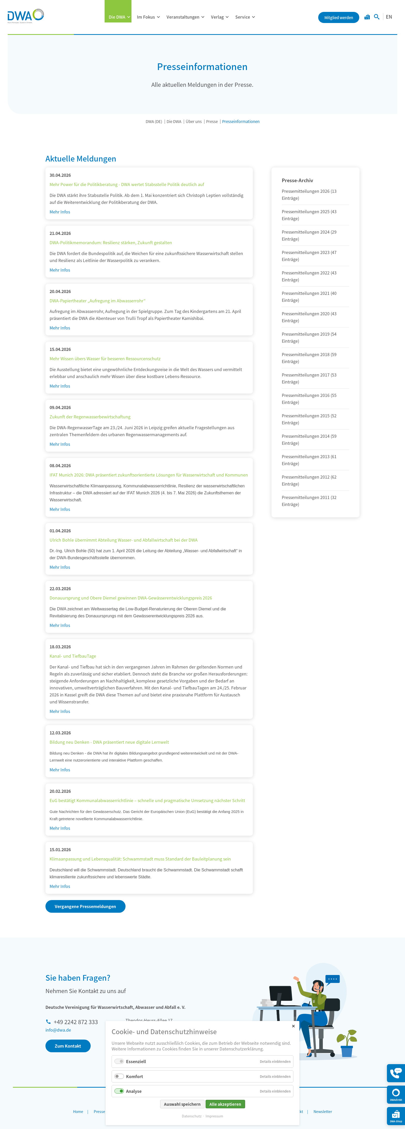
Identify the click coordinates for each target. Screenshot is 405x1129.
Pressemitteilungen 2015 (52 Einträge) (309, 419)
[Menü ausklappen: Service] (253, 17)
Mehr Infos (60, 212)
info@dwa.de (58, 1030)
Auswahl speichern (182, 1104)
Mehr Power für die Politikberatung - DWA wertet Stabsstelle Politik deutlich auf (127, 184)
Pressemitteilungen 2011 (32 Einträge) (309, 500)
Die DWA (117, 17)
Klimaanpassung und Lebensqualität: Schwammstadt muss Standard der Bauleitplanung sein (140, 859)
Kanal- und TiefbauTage (73, 656)
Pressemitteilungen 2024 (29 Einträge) (309, 235)
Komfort (134, 1076)
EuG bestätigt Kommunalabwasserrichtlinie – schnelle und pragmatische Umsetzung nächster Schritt (147, 800)
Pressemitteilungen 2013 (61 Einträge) (309, 459)
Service (242, 17)
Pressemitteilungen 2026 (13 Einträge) (309, 194)
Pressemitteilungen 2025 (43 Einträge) (309, 214)
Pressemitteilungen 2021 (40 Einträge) (309, 296)
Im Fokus (146, 17)
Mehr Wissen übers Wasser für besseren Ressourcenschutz (105, 358)
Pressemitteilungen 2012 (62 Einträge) (309, 480)
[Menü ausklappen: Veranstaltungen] (203, 17)
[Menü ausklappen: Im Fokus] (158, 17)
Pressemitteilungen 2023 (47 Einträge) (309, 255)
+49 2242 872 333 (76, 1021)
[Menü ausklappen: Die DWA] (129, 17)
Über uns (194, 121)
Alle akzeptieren (225, 1104)
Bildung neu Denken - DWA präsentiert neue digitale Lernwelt (109, 742)
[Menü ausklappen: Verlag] (227, 17)
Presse (212, 121)
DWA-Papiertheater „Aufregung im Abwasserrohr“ (98, 300)
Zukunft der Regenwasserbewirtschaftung (90, 416)
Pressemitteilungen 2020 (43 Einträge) (309, 317)
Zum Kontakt (68, 1046)
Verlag (217, 17)
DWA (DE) (154, 121)
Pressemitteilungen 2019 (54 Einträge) (309, 337)
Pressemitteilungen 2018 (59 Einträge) (309, 357)
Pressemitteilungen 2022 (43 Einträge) (309, 276)
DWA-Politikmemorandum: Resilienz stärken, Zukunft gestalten (111, 242)
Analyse (134, 1091)
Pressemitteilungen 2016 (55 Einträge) (309, 398)
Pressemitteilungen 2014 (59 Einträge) (309, 439)
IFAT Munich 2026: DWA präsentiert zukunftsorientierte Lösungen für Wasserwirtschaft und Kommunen (149, 475)
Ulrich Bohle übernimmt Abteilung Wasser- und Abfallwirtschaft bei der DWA (124, 540)
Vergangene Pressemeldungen (85, 906)
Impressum (214, 1115)
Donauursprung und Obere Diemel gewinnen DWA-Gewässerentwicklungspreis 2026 (131, 598)
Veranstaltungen (183, 17)
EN (389, 16)
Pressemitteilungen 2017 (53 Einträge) (309, 378)
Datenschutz (191, 1115)
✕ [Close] (293, 1026)
